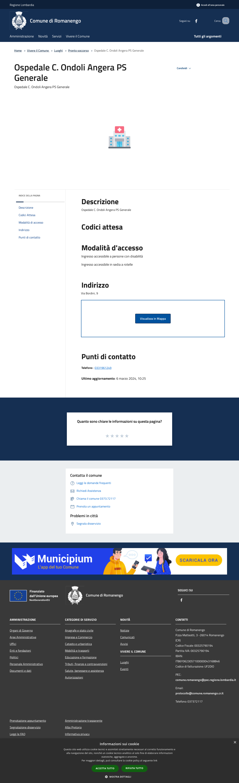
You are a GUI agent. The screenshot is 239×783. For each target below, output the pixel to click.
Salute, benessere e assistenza (84, 670)
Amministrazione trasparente (83, 720)
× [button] (234, 742)
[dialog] (119, 760)
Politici (14, 657)
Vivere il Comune (38, 50)
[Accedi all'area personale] (210, 5)
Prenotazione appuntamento (28, 720)
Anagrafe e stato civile (79, 630)
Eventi (124, 669)
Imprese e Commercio (78, 637)
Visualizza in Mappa (153, 318)
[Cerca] (224, 20)
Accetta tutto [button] (105, 768)
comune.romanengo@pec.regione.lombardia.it (206, 680)
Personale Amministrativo (26, 664)
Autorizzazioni (74, 677)
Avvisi (124, 644)
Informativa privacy (77, 734)
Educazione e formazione (81, 657)
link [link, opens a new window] (155, 760)
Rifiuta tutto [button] (134, 768)
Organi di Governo (21, 630)
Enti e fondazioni (20, 650)
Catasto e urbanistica (78, 644)
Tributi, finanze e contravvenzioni (86, 664)
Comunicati (127, 637)
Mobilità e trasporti (77, 650)
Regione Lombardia (22, 5)
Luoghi (58, 50)
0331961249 (103, 368)
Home (18, 50)
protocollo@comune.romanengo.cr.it (200, 693)
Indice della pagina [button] (29, 195)
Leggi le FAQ (17, 734)
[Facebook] (191, 20)
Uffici (13, 644)
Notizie (124, 630)
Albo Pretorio (73, 727)
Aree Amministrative (23, 637)
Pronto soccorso (78, 50)
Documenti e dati (20, 670)
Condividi (184, 68)
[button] (119, 777)
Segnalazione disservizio (25, 727)
